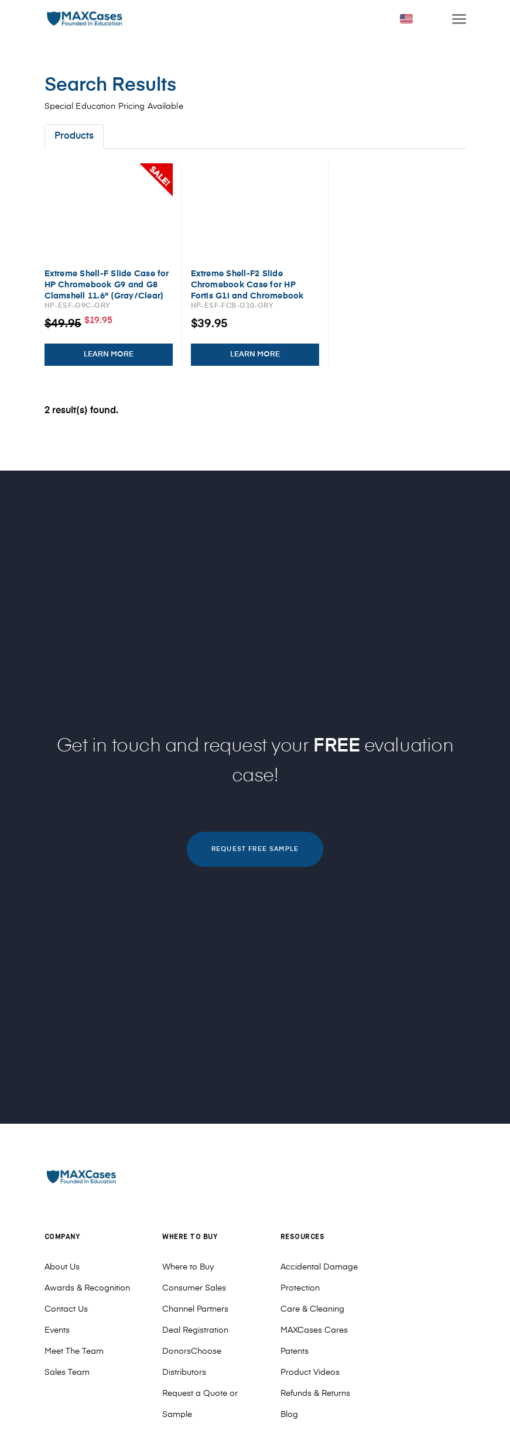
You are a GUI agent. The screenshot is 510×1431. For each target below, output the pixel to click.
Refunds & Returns (315, 1393)
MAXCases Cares (314, 1330)
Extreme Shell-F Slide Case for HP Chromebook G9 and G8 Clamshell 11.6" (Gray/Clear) (107, 285)
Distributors (184, 1372)
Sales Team (67, 1372)
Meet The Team (74, 1351)
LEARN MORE (109, 354)
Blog (289, 1415)
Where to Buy (188, 1267)
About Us (62, 1267)
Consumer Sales (194, 1288)
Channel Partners (195, 1309)
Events (57, 1330)
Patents (294, 1351)
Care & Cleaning (312, 1309)
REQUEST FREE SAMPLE (255, 849)
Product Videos (310, 1372)
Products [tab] (74, 136)
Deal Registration (195, 1330)
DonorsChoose (191, 1351)
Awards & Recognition (87, 1288)
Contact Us (66, 1309)
